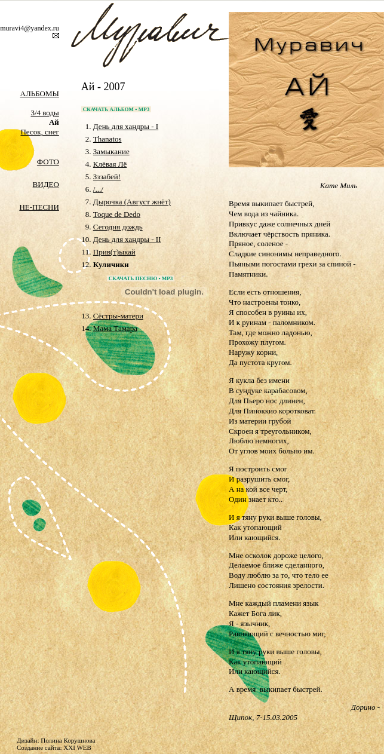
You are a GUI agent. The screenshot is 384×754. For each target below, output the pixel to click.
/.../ (98, 189)
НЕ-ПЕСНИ (39, 207)
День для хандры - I (125, 126)
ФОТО (48, 161)
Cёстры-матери (118, 315)
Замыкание (111, 151)
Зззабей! (107, 176)
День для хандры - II (127, 239)
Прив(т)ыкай (114, 251)
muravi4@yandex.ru (29, 28)
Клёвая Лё (110, 164)
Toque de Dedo (116, 214)
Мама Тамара (115, 328)
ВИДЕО (46, 184)
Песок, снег (39, 131)
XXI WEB (77, 747)
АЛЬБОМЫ (39, 93)
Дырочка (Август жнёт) (132, 201)
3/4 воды (44, 112)
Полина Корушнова (68, 740)
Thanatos (107, 138)
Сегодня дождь (118, 226)
